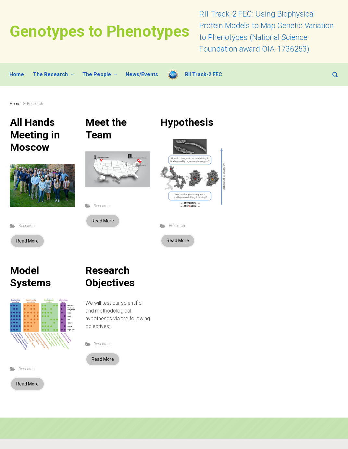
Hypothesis (187, 122)
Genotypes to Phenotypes (100, 31)
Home (15, 103)
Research (27, 225)
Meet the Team (106, 128)
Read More (27, 240)
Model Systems (30, 276)
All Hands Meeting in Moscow (35, 134)
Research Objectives (110, 276)
